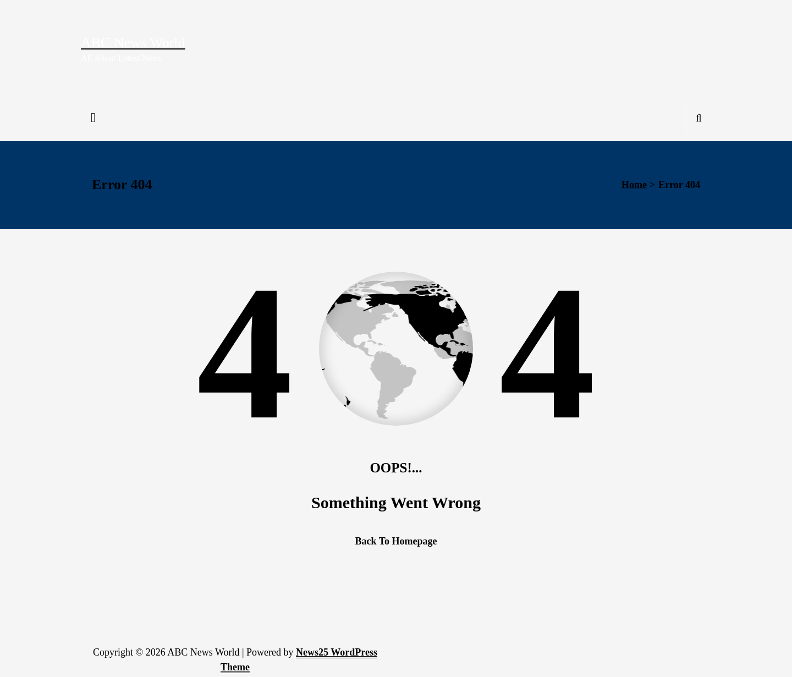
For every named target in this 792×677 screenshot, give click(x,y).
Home (634, 184)
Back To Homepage (396, 541)
